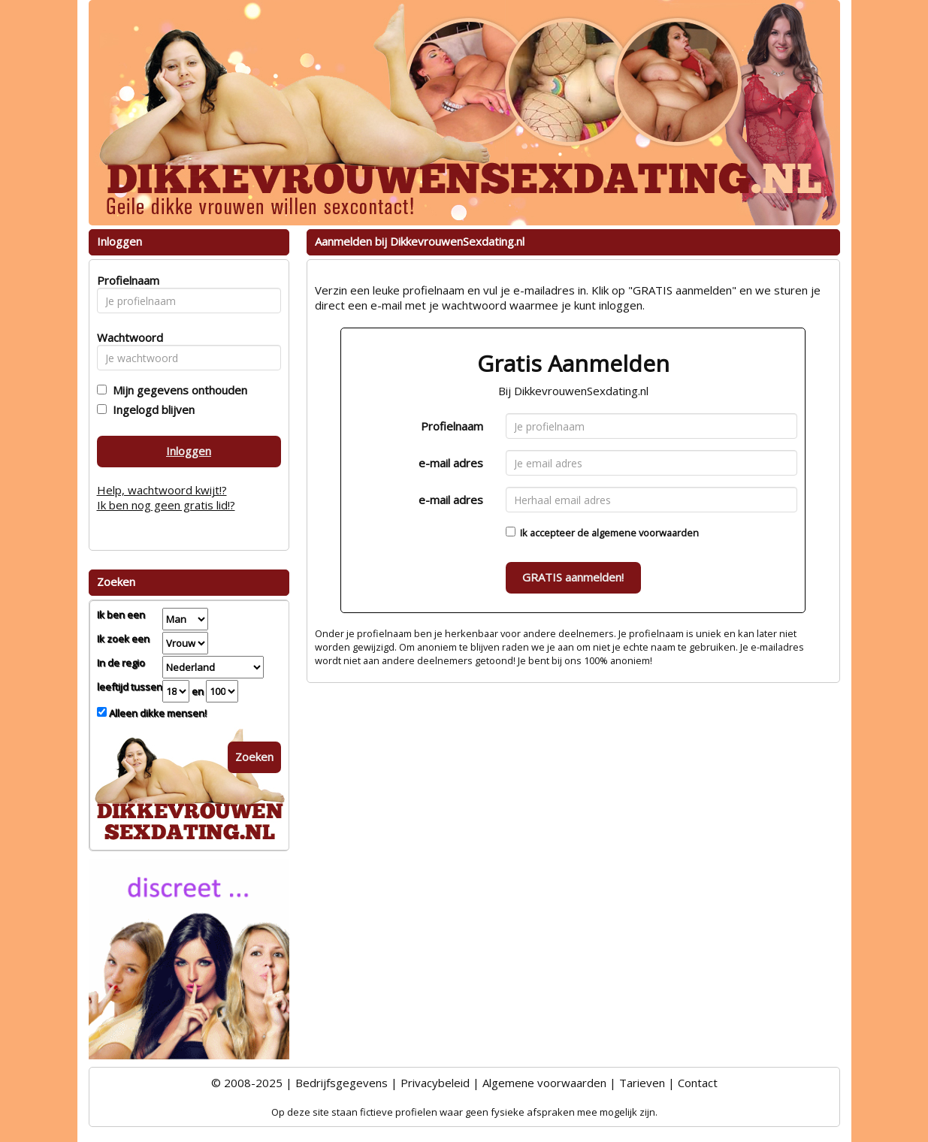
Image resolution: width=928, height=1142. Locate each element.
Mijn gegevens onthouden (177, 389)
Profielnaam (452, 426)
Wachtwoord (126, 337)
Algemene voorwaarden (544, 1082)
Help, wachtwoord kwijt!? (162, 489)
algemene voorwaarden (645, 532)
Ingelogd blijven (151, 409)
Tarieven (642, 1082)
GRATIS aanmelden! (573, 577)
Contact (698, 1082)
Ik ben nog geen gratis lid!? (166, 504)
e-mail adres (451, 462)
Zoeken (254, 756)
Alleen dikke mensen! (157, 713)
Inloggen (188, 450)
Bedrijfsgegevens (341, 1082)
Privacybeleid (435, 1082)
